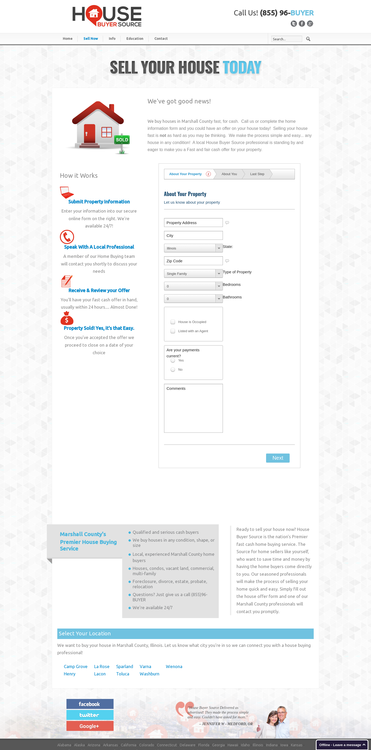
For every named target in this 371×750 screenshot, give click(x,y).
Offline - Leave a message (340, 745)
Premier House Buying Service (88, 498)
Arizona (94, 702)
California (128, 702)
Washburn (149, 630)
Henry (69, 630)
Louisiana (83, 708)
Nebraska (252, 708)
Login (309, 732)
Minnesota (178, 708)
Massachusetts (136, 708)
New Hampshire (290, 708)
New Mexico (81, 714)
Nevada (268, 708)
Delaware (187, 702)
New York (101, 714)
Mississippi (198, 708)
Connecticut (167, 702)
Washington (143, 720)
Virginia (124, 720)
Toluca (122, 630)
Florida (203, 702)
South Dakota (294, 714)
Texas (83, 720)
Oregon (199, 714)
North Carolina (124, 714)
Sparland (124, 623)
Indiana (272, 702)
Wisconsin (188, 720)
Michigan (159, 708)
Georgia (218, 702)
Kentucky (64, 708)
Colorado (146, 702)
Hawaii (233, 702)
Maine (98, 708)
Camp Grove (76, 623)
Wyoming (207, 720)
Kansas (296, 702)
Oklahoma (181, 714)
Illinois (258, 702)
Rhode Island (243, 714)
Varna (145, 623)
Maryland (113, 708)
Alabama (64, 702)
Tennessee (66, 720)
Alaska (79, 702)
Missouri (217, 708)
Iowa (284, 702)
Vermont (108, 720)
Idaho (245, 702)
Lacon (100, 630)
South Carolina (268, 714)
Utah (95, 720)
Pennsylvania (219, 714)
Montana (234, 708)
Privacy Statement (287, 732)
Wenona (174, 623)
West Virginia (166, 720)
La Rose (102, 623)
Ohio (167, 714)
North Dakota (149, 714)
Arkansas (110, 702)
